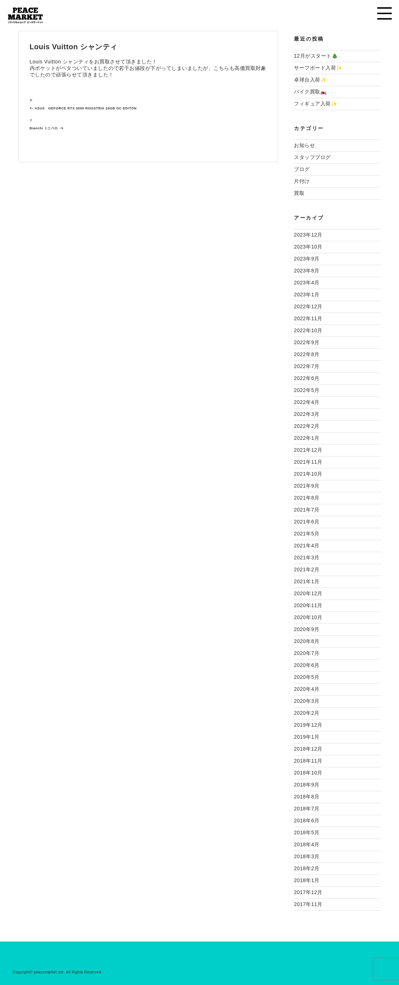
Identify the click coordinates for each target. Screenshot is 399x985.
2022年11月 (308, 318)
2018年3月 (306, 856)
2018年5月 (306, 832)
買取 (299, 193)
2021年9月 (306, 486)
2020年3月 (306, 701)
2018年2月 (306, 868)
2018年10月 (308, 773)
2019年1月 (306, 737)
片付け (302, 181)
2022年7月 (306, 366)
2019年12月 (308, 725)
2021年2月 (306, 569)
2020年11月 (308, 605)
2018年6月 (306, 820)
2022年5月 (306, 390)
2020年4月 (306, 689)
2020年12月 (308, 593)
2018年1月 (306, 880)
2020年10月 (308, 617)
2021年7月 (306, 510)
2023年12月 (308, 235)
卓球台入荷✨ (310, 80)
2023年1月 (306, 294)
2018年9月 (306, 785)
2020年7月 (306, 653)
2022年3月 (306, 414)
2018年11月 (308, 761)
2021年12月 (308, 450)
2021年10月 (308, 474)
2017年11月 (308, 904)
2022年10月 (308, 330)
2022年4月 (306, 402)
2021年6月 (306, 522)
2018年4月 (306, 844)
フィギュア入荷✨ (315, 104)
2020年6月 (306, 665)
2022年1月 (306, 438)
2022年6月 (306, 378)
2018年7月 (306, 808)
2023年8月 (306, 271)
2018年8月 (306, 797)
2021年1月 (306, 581)
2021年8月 (306, 498)
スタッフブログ (312, 157)
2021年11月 (308, 462)
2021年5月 (306, 534)
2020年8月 (306, 641)
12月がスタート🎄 (316, 56)
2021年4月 (306, 545)
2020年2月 (306, 713)
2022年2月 (306, 426)
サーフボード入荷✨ (318, 68)
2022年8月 (306, 354)
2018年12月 (308, 749)
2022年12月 (308, 306)
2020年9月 (306, 629)
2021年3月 (306, 557)
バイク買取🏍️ (310, 92)
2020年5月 (306, 677)
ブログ (302, 169)
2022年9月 (306, 342)
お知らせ (304, 145)
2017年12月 (308, 892)
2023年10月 (308, 247)
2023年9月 (306, 259)
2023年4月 (306, 282)
